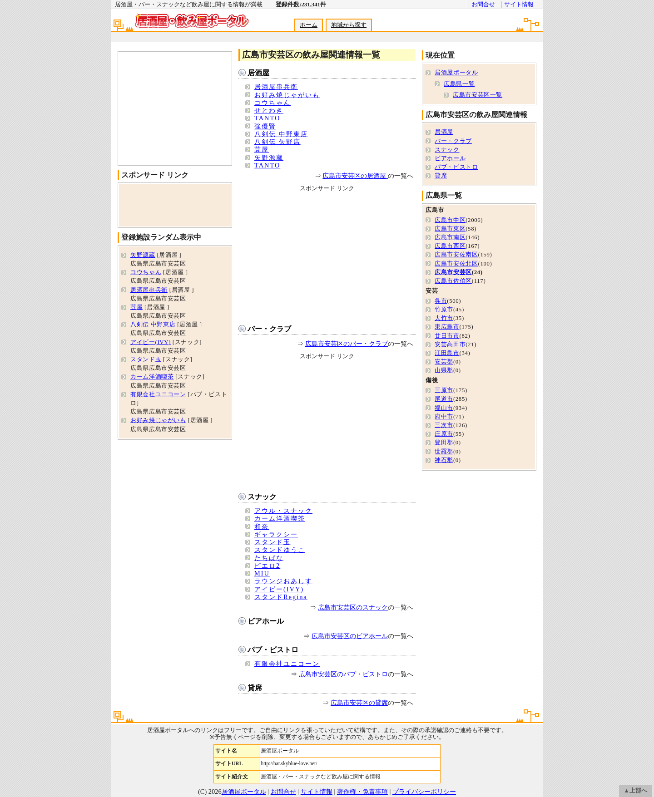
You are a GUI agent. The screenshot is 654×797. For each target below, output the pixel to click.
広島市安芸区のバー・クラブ (346, 343)
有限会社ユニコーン (287, 663)
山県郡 (444, 370)
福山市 (444, 408)
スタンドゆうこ (279, 549)
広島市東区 (450, 229)
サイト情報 (519, 4)
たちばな (268, 557)
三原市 (444, 390)
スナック (262, 497)
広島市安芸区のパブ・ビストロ (343, 674)
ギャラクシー (276, 534)
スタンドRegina (280, 596)
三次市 (444, 425)
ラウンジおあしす (283, 581)
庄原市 (444, 434)
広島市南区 (450, 237)
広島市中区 (450, 220)
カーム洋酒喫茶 (279, 518)
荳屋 (261, 149)
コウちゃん (272, 102)
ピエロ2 (267, 565)
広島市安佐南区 (456, 254)
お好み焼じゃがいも (287, 94)
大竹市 (444, 318)
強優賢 (265, 126)
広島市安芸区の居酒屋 (355, 175)
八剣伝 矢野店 (277, 141)
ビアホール (266, 621)
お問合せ (483, 4)
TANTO (267, 118)
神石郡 (444, 460)
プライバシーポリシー (424, 791)
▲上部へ (635, 790)
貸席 (255, 688)
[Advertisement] (326, 37)
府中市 (444, 416)
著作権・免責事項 (362, 791)
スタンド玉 (272, 542)
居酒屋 (258, 73)
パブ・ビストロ (273, 650)
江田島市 (447, 353)
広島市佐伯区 (453, 281)
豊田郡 (444, 442)
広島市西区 (450, 246)
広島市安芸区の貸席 (359, 702)
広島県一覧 (459, 84)
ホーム (308, 25)
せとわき (268, 110)
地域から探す (349, 25)
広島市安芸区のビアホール (350, 636)
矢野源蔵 (268, 157)
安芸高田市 (450, 344)
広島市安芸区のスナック (353, 607)
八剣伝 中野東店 (281, 134)
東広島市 (447, 327)
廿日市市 (447, 336)
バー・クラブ (269, 329)
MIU (262, 573)
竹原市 (444, 309)
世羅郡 (444, 451)
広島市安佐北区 (456, 264)
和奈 (261, 526)
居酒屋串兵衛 (276, 86)
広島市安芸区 (453, 272)
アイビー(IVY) (279, 589)
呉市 (441, 301)
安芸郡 (444, 362)
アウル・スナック (283, 510)
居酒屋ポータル (456, 72)
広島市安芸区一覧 (477, 95)
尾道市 (444, 399)
